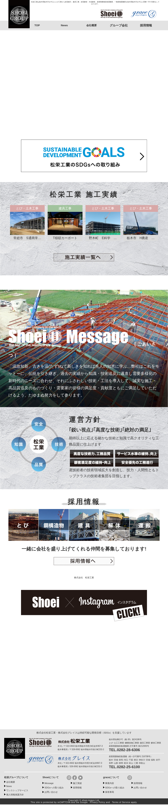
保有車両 (110, 792)
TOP (37, 25)
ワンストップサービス (19, 790)
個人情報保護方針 (16, 795)
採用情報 (78, 788)
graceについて (111, 777)
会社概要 (92, 25)
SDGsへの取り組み (55, 788)
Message (49, 783)
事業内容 (110, 783)
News (64, 25)
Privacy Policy (97, 803)
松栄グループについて (17, 777)
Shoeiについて (51, 777)
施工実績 (78, 783)
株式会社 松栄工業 (84, 578)
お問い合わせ (52, 792)
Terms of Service (121, 803)
